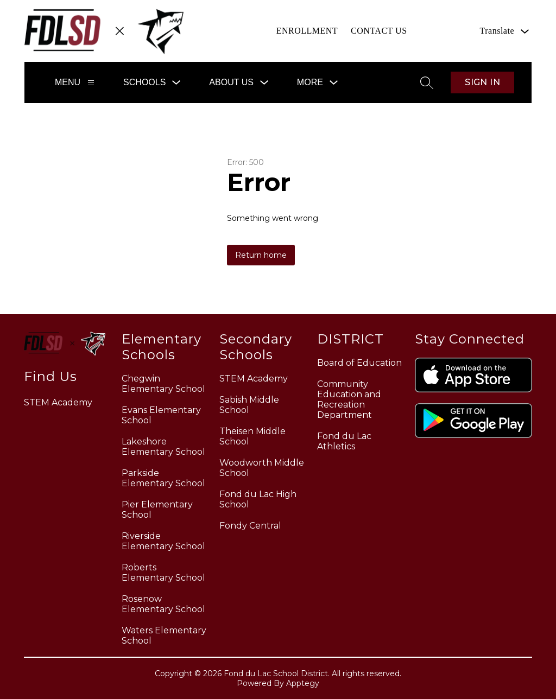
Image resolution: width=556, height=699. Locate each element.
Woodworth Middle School (261, 467)
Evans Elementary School (161, 415)
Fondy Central (250, 525)
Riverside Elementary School (163, 541)
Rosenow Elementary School (163, 604)
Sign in (482, 82)
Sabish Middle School (249, 405)
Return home (261, 255)
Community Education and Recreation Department (349, 399)
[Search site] (426, 82)
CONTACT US (379, 30)
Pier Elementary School (157, 509)
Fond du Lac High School (257, 499)
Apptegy (302, 683)
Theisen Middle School (252, 436)
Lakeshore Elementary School (163, 446)
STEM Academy (253, 378)
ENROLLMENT (307, 30)
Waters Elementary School (164, 635)
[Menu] (91, 82)
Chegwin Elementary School (163, 383)
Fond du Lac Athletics (344, 441)
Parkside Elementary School (163, 478)
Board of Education (359, 363)
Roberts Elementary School (163, 572)
